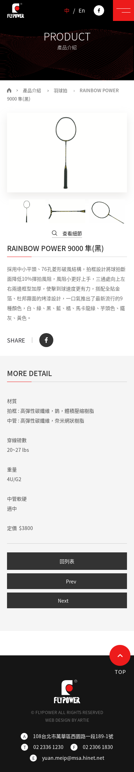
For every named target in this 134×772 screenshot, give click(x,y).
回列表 (67, 561)
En (82, 10)
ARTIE (83, 720)
